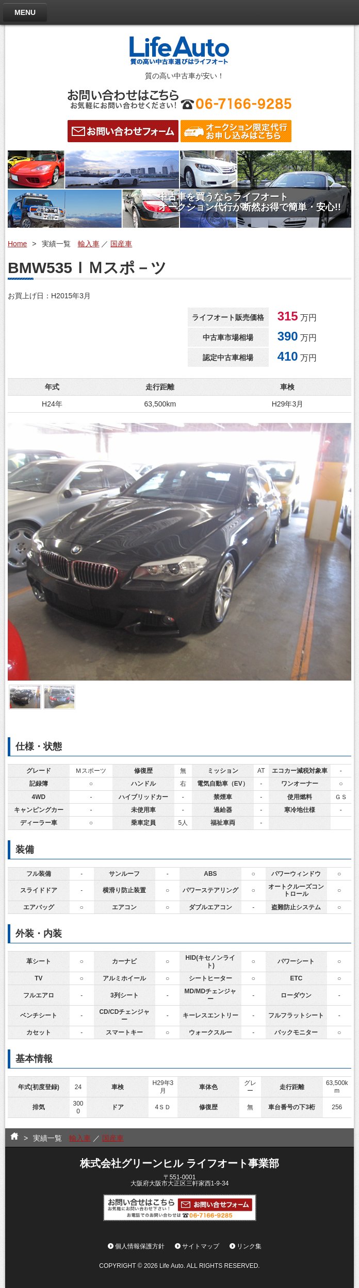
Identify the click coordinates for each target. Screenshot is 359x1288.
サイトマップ (200, 1246)
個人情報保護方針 (140, 1246)
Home (17, 244)
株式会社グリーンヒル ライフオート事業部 (179, 1163)
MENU (25, 12)
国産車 (121, 244)
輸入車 (89, 244)
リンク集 (249, 1246)
